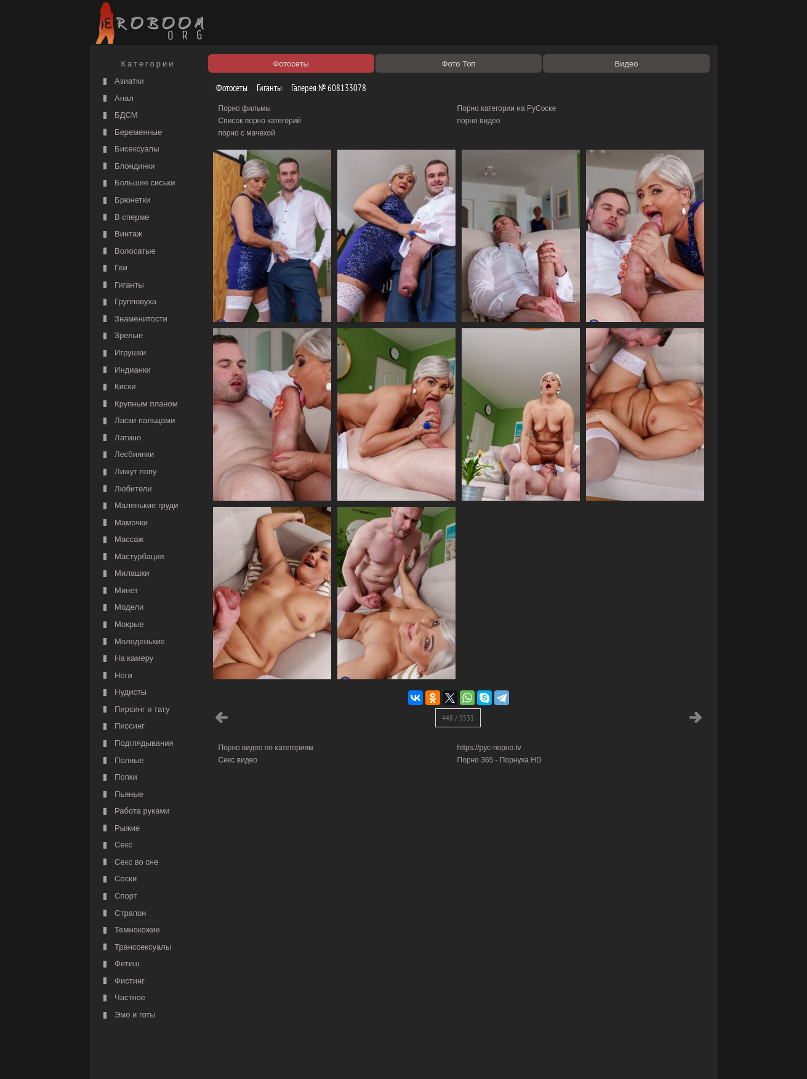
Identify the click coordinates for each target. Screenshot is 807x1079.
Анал (117, 99)
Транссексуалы (136, 947)
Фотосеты (227, 88)
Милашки (125, 573)
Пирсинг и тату (135, 710)
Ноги (116, 676)
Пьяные (122, 795)
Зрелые (121, 336)
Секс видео (238, 760)
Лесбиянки (127, 455)
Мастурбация (132, 557)
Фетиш (120, 964)
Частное (123, 998)
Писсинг (122, 726)
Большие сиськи (137, 183)
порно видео (478, 120)
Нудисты (123, 692)
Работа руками (135, 811)
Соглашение (264, 1055)
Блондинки (127, 166)
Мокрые (122, 625)
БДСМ (119, 115)
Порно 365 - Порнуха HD (499, 760)
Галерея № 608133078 (324, 88)
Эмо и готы (128, 1015)
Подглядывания (137, 743)
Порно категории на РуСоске (506, 108)
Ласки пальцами (137, 421)
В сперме (125, 217)
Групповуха (128, 302)
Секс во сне (129, 862)
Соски (118, 879)
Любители (126, 489)
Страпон (123, 913)
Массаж (122, 540)
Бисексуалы (129, 149)
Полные (122, 761)
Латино (121, 438)
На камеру (127, 658)
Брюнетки (125, 200)
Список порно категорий (260, 120)
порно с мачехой (247, 133)
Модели (122, 607)
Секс (116, 845)
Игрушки (123, 353)
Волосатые (128, 251)
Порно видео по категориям (266, 747)
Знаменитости (133, 319)
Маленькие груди (139, 506)
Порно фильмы (245, 108)
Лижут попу (128, 472)
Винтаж (121, 234)
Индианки (125, 370)
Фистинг (122, 981)
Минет (119, 591)
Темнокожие (130, 930)
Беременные (131, 132)
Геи (113, 268)
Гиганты (122, 285)
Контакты (306, 1055)
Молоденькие (132, 642)
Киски (118, 387)
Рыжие (120, 828)
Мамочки (124, 523)
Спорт (118, 896)
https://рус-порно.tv (489, 747)
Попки (118, 777)
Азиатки (122, 81)
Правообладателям (205, 1055)
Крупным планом (139, 404)
